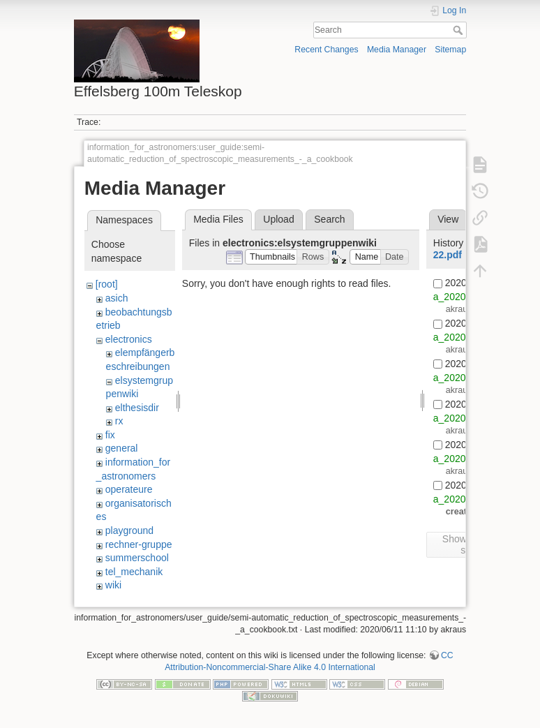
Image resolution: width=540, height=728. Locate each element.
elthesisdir (137, 407)
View (447, 219)
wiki (113, 584)
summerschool (137, 557)
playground (129, 530)
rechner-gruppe (138, 544)
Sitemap (450, 49)
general (121, 448)
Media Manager (396, 49)
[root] (107, 284)
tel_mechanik (134, 571)
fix (110, 434)
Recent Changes (326, 49)
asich (116, 298)
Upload (278, 219)
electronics (128, 339)
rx (119, 420)
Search (459, 30)
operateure (129, 489)
